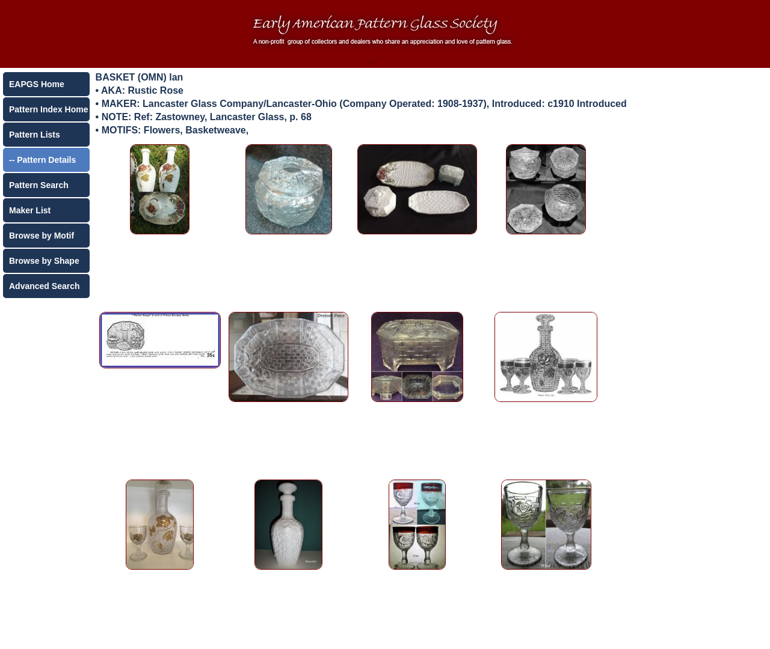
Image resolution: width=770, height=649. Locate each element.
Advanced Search (44, 286)
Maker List (30, 210)
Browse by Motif (41, 235)
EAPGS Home (36, 84)
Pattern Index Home (48, 109)
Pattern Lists (34, 134)
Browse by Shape (44, 261)
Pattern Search (39, 185)
